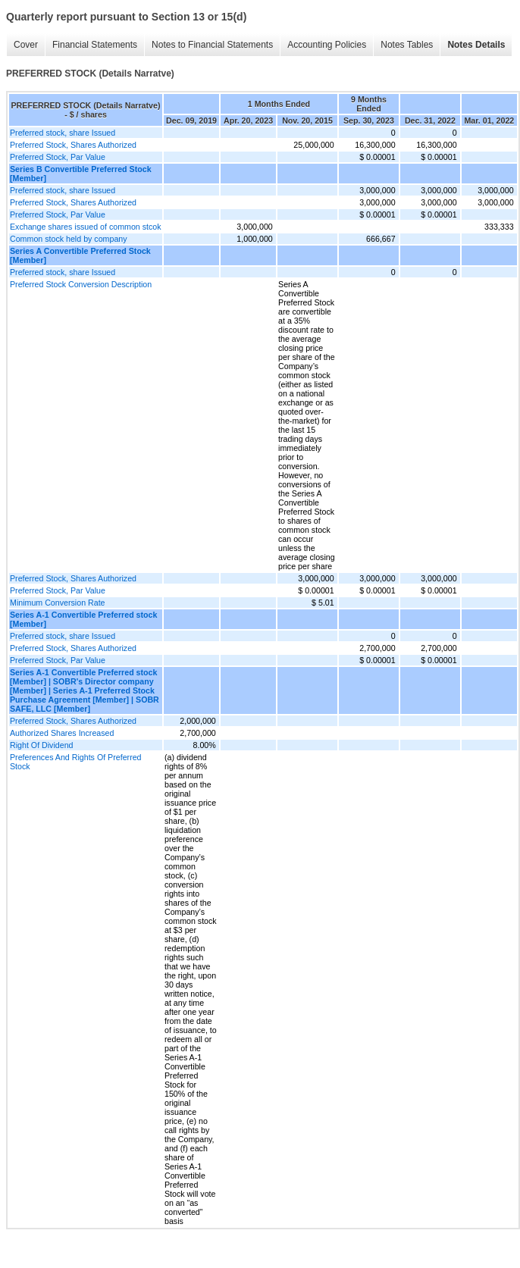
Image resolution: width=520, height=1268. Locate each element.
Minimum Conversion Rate (57, 602)
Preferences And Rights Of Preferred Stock (76, 762)
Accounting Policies (326, 44)
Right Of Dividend (42, 745)
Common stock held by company (68, 238)
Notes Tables (407, 44)
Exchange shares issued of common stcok (85, 226)
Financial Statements (94, 44)
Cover (26, 44)
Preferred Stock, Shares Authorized (73, 144)
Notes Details (476, 44)
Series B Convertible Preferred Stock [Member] (81, 173)
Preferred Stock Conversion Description (81, 284)
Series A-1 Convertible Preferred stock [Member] (83, 619)
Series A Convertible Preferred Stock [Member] (80, 255)
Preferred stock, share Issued (62, 132)
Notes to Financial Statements (212, 44)
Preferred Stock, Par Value (57, 156)
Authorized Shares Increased (62, 732)
